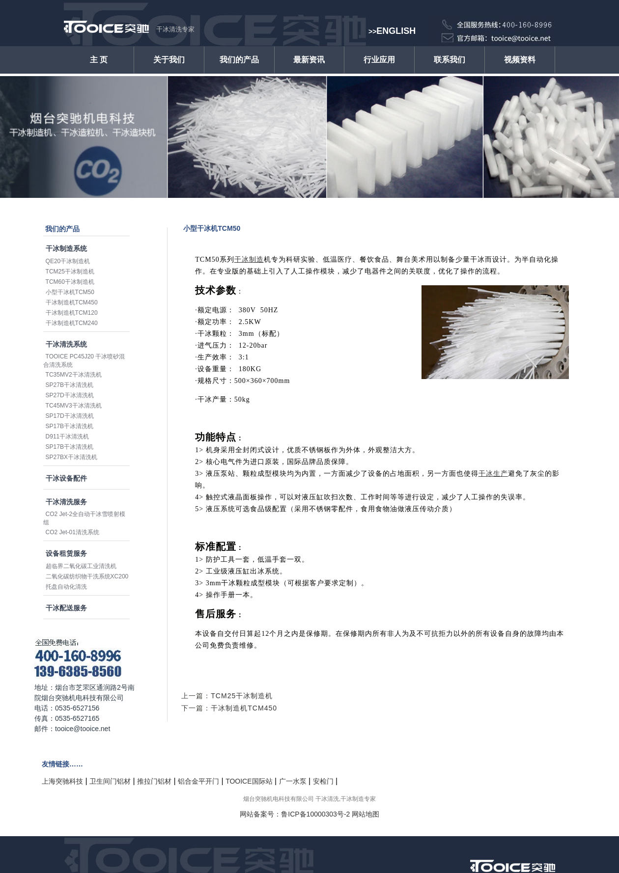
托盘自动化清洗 (66, 586)
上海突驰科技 (62, 781)
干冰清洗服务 (66, 502)
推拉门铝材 (154, 781)
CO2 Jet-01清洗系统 (72, 532)
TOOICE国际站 (248, 781)
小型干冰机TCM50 (70, 292)
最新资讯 (309, 59)
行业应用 (379, 59)
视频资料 (519, 59)
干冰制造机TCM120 (72, 312)
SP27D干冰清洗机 (70, 395)
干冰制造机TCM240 (72, 323)
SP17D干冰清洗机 (70, 415)
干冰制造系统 (66, 248)
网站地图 (365, 814)
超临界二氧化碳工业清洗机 (81, 566)
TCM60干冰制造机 (70, 281)
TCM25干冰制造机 (70, 271)
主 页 (99, 59)
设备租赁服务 (66, 553)
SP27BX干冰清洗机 (71, 457)
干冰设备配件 (66, 478)
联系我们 (449, 59)
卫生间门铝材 (110, 781)
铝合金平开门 (198, 781)
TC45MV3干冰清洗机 (74, 405)
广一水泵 (293, 781)
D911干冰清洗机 (67, 436)
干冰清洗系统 (66, 344)
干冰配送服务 (66, 608)
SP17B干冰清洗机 (69, 426)
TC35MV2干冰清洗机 (74, 374)
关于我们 (169, 59)
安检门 (323, 781)
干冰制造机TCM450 (72, 302)
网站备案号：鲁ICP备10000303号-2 (295, 814)
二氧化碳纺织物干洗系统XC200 (87, 576)
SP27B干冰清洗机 (69, 385)
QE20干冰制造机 (68, 261)
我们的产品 (239, 59)
